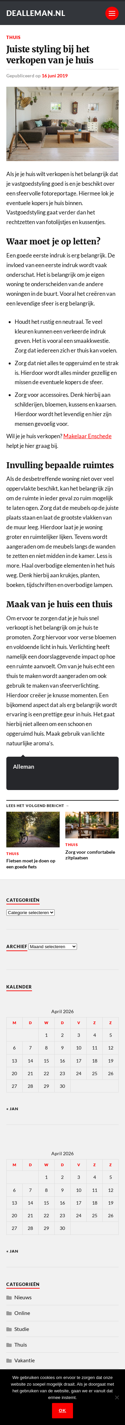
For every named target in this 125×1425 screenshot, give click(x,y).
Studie (21, 1329)
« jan (12, 1108)
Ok (62, 1410)
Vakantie (24, 1360)
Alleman (23, 766)
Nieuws (23, 1297)
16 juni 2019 (55, 75)
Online (22, 1313)
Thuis (13, 37)
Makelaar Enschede (87, 436)
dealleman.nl (35, 13)
